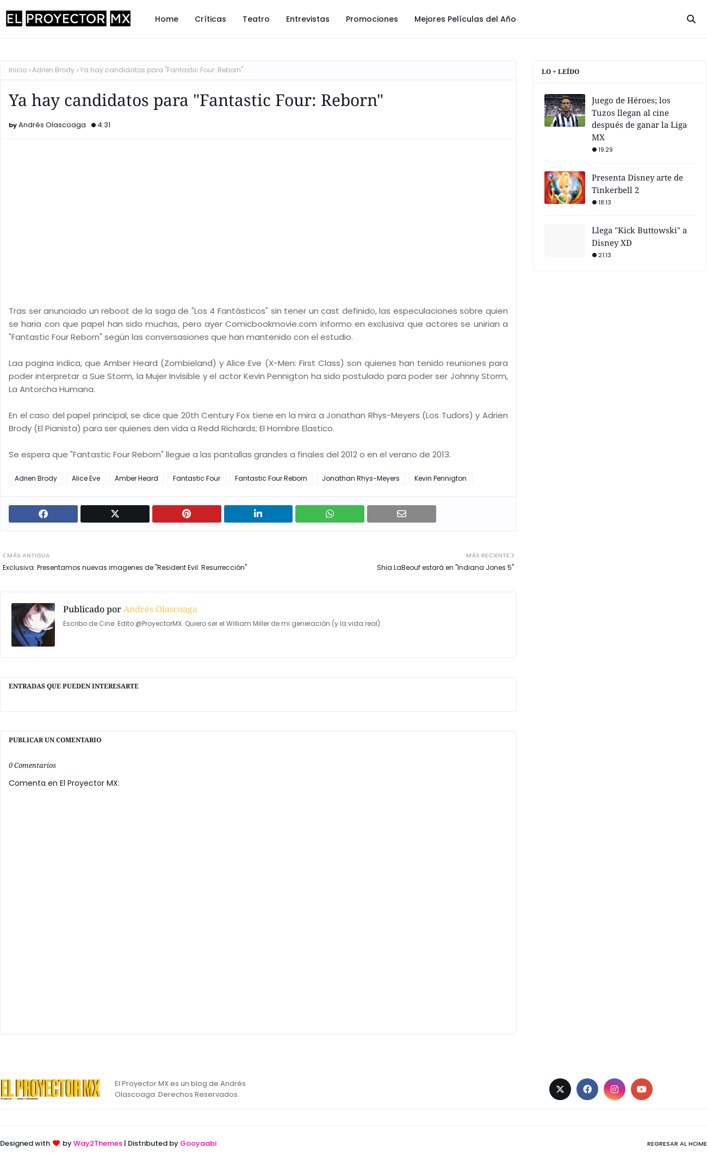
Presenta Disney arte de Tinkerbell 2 (637, 183)
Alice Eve (86, 478)
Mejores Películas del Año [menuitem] (465, 19)
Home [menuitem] (166, 19)
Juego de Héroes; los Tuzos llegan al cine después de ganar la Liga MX (639, 118)
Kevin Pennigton (440, 478)
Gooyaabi (198, 1143)
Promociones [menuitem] (372, 19)
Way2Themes (97, 1143)
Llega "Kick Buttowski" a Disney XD (639, 236)
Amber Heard (136, 478)
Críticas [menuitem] (210, 19)
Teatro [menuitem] (256, 19)
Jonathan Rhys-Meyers (361, 478)
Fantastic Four (196, 478)
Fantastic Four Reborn (271, 478)
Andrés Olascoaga (52, 125)
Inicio (18, 69)
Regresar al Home (677, 1143)
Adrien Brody (53, 69)
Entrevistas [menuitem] (308, 19)
